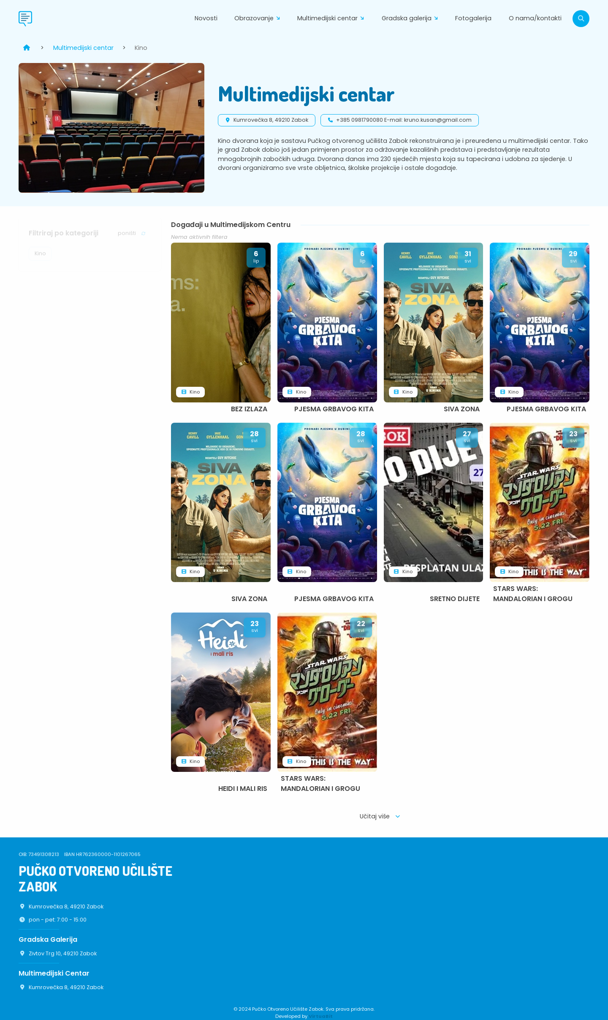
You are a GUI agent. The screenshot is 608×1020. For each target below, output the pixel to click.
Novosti (206, 18)
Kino (40, 256)
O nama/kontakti (535, 18)
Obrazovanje (259, 19)
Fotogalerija (473, 18)
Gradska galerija (412, 19)
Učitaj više (380, 816)
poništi (132, 236)
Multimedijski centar (332, 19)
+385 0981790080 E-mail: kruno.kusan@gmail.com (404, 119)
